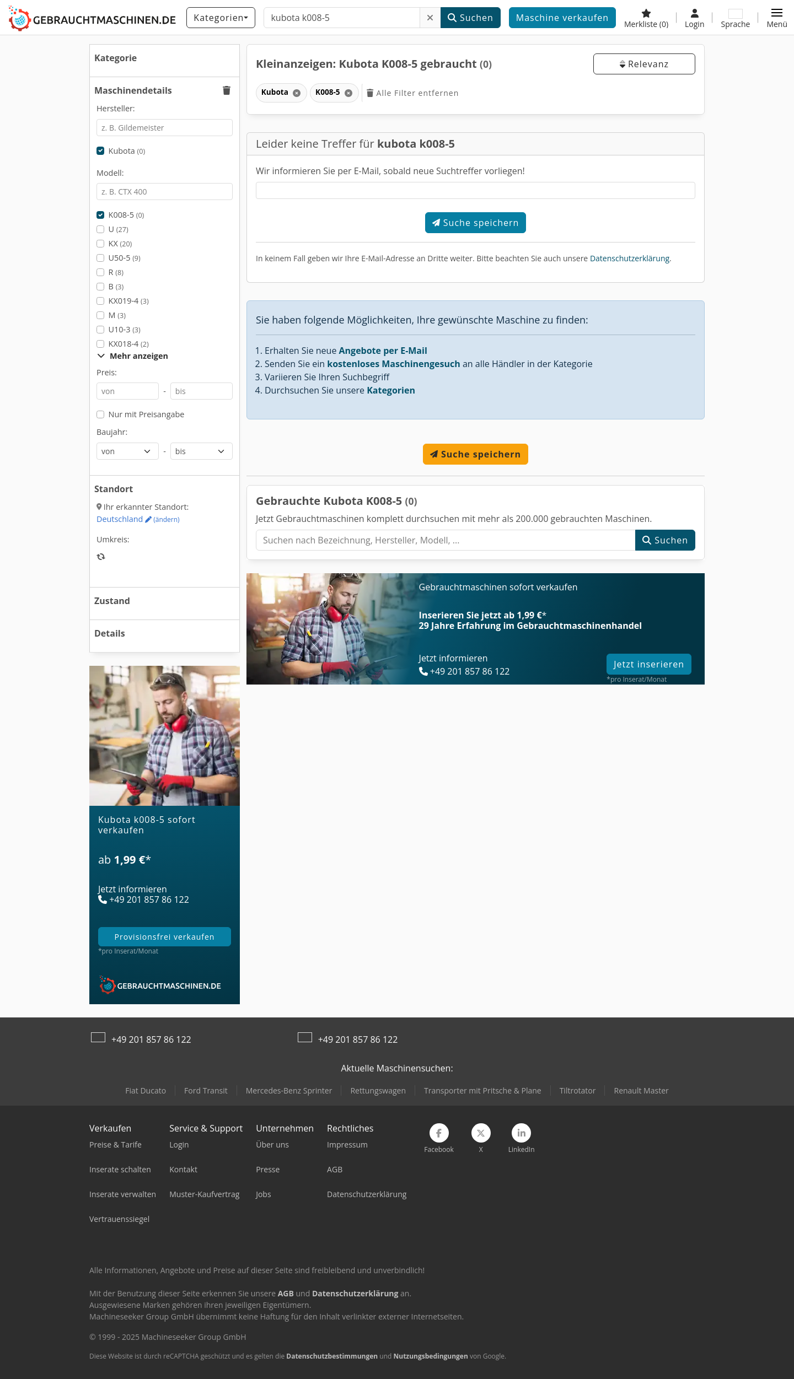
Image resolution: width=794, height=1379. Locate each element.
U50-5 (125, 257)
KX (120, 243)
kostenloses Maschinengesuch (393, 364)
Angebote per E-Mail (383, 350)
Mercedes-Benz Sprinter (289, 1090)
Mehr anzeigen (132, 356)
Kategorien (391, 390)
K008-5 (126, 214)
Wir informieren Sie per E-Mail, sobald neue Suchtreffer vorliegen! (390, 171)
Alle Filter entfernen (413, 93)
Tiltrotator (578, 1090)
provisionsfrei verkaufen (165, 936)
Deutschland (138, 519)
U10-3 (125, 329)
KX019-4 (129, 300)
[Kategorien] (220, 17)
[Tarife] (164, 866)
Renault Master (641, 1090)
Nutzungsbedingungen (430, 1356)
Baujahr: (111, 432)
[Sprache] (735, 17)
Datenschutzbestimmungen (332, 1356)
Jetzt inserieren (649, 664)
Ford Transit (206, 1090)
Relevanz (644, 64)
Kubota (127, 151)
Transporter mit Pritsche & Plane (482, 1090)
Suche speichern (475, 223)
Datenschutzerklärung (629, 258)
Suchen (470, 18)
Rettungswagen (378, 1090)
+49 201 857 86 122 (151, 1039)
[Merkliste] (646, 17)
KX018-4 (129, 343)
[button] (776, 17)
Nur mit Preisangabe (147, 414)
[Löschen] (430, 17)
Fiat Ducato (145, 1090)
